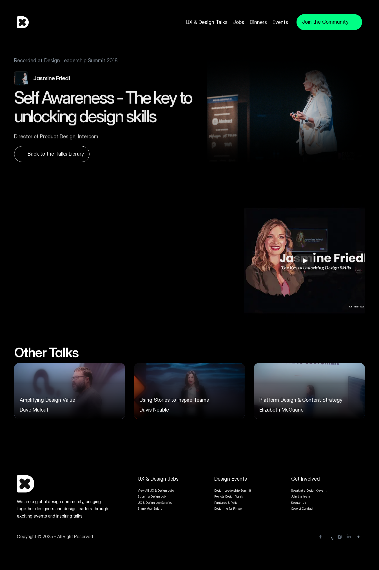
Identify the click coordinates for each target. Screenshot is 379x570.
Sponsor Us (298, 503)
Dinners (258, 22)
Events (280, 22)
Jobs (238, 22)
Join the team (301, 496)
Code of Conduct (302, 509)
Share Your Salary (150, 509)
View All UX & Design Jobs (156, 490)
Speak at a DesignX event (308, 490)
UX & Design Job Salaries (155, 503)
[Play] (304, 261)
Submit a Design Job (152, 496)
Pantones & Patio (225, 503)
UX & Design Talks (207, 22)
